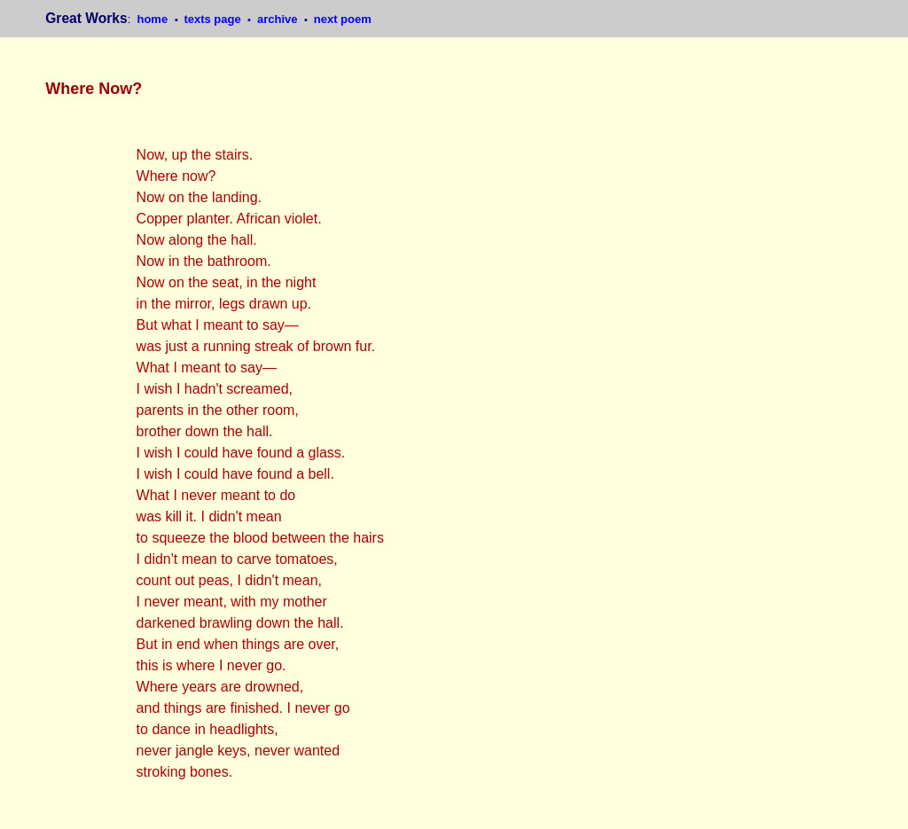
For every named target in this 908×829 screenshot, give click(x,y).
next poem (343, 19)
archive (279, 19)
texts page (214, 19)
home (153, 19)
